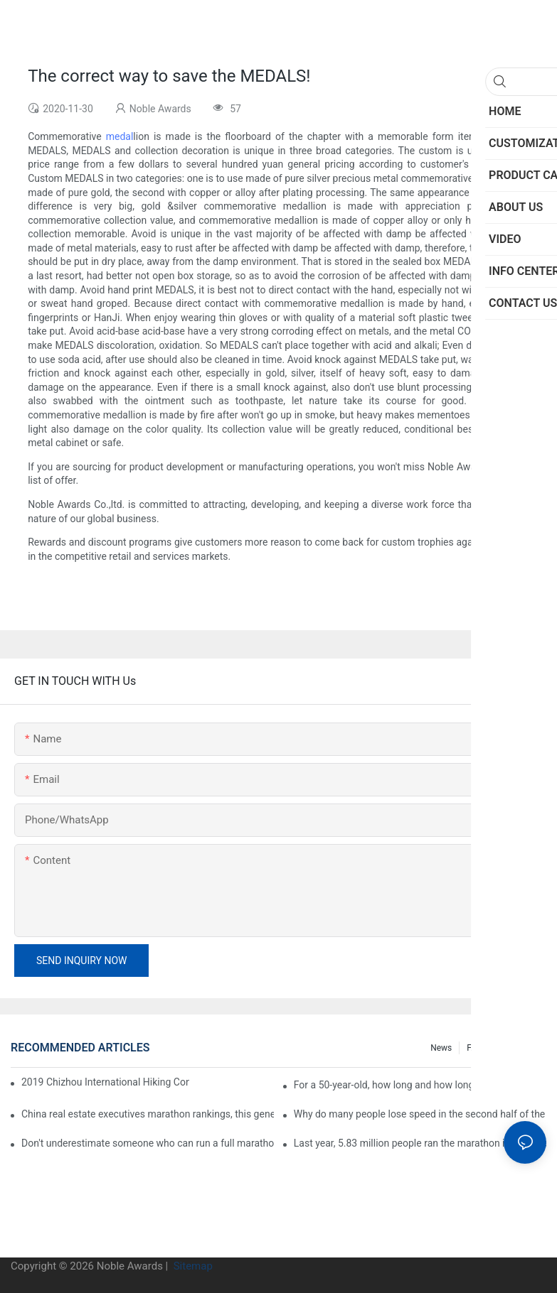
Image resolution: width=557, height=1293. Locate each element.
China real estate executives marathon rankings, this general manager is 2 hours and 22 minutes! (147, 1114)
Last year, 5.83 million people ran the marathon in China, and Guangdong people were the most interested (420, 1143)
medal (120, 136)
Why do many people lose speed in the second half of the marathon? (420, 1114)
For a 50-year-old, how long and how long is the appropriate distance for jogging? (420, 1085)
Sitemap (192, 1266)
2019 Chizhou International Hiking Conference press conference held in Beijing (105, 1082)
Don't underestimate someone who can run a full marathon (147, 1143)
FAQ (474, 1048)
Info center (518, 1048)
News (441, 1048)
